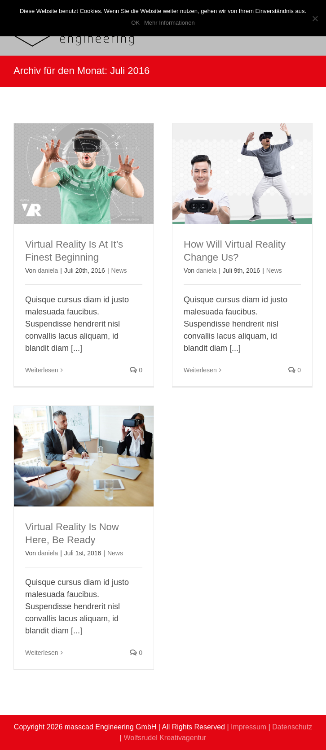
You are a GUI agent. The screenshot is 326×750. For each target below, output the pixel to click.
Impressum (248, 727)
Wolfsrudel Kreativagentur (164, 737)
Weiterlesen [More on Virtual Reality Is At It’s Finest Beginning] (41, 370)
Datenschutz (292, 727)
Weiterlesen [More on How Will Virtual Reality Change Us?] (200, 370)
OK (135, 22)
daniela (48, 270)
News (119, 270)
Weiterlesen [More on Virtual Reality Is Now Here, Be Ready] (41, 652)
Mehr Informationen (169, 22)
